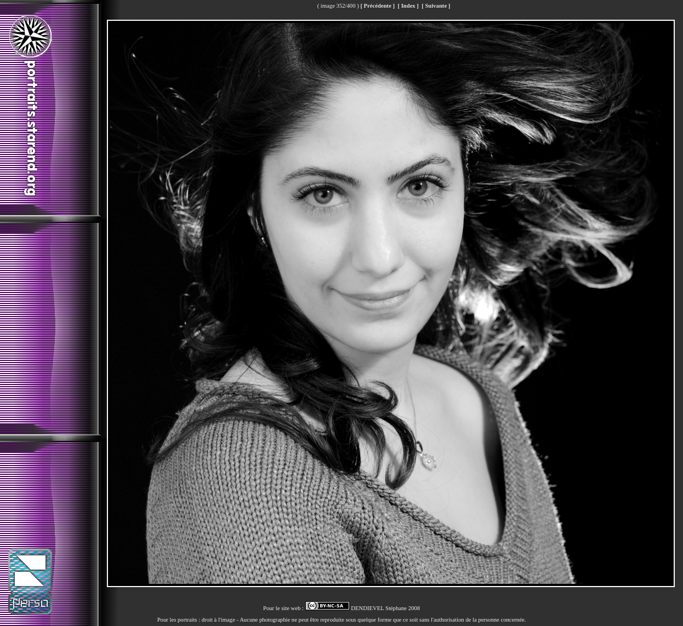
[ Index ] (407, 6)
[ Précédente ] (377, 6)
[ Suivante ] (436, 6)
